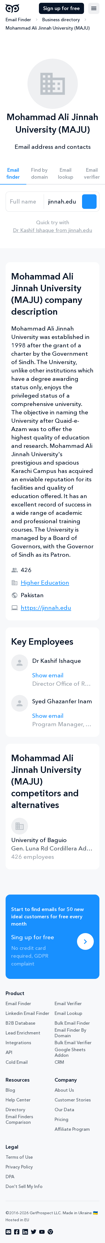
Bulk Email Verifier (73, 1042)
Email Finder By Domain (70, 1032)
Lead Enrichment (23, 1033)
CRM (59, 1062)
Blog (10, 1090)
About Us (64, 1090)
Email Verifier (68, 1003)
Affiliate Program (72, 1129)
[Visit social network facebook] (17, 1232)
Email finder (13, 173)
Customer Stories (73, 1100)
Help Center (18, 1100)
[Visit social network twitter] (33, 1232)
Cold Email (17, 1062)
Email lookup (65, 173)
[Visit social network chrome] (50, 1232)
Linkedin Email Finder (27, 1013)
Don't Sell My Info (24, 1186)
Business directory (61, 19)
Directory (15, 1109)
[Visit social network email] (8, 1232)
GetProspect (12, 8)
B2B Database (20, 1023)
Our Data (64, 1109)
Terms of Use (19, 1157)
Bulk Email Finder (72, 1023)
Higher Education (45, 582)
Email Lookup (68, 1013)
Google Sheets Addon (70, 1052)
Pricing (61, 1119)
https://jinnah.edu (46, 607)
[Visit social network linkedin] (25, 1232)
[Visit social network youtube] (42, 1232)
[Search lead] (89, 201)
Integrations (18, 1042)
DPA (10, 1176)
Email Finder (18, 19)
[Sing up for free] (85, 941)
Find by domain (39, 173)
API (9, 1052)
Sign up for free (61, 8)
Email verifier (92, 173)
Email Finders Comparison (19, 1119)
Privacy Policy (19, 1167)
